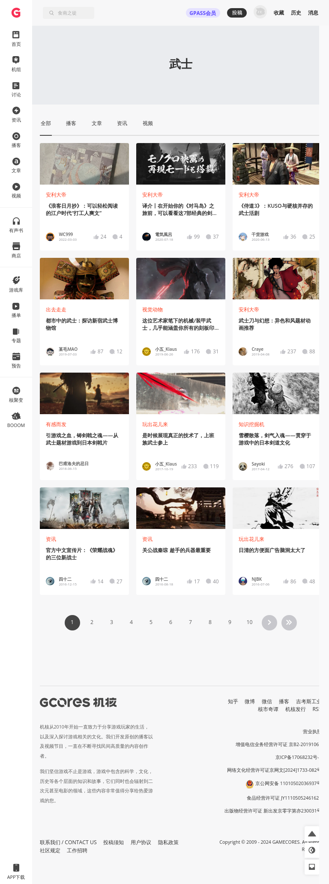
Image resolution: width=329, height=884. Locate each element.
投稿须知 (113, 842)
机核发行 (295, 709)
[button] (312, 833)
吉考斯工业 (309, 701)
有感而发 (56, 424)
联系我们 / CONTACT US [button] (68, 842)
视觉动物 (152, 309)
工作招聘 (77, 850)
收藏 (279, 12)
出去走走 (56, 309)
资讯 (51, 539)
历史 (296, 12)
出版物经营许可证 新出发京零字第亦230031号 (273, 811)
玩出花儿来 (155, 424)
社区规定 (50, 850)
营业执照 (312, 732)
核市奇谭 (268, 709)
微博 (250, 701)
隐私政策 (168, 842)
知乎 (233, 701)
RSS (317, 709)
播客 (284, 701)
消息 (313, 12)
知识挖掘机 (251, 424)
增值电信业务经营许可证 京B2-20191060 (278, 744)
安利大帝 (56, 194)
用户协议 (141, 842)
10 (249, 622)
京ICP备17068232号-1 (298, 757)
